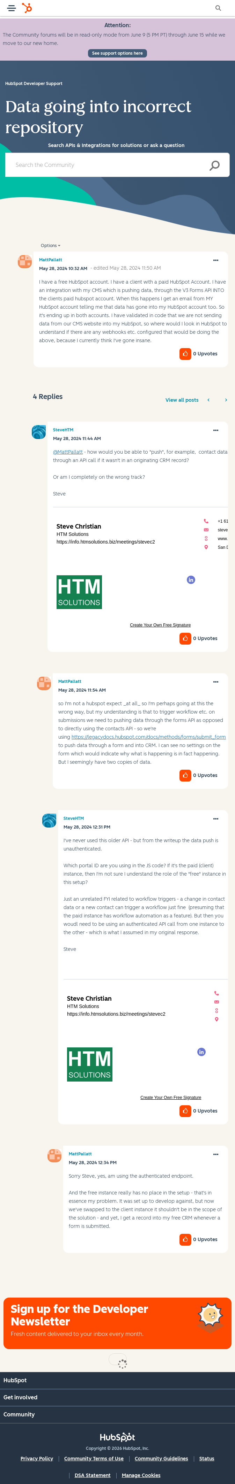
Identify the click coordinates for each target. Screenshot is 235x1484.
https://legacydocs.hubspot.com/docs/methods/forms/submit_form (149, 737)
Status (206, 1459)
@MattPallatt (68, 452)
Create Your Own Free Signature (160, 625)
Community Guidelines (161, 1459)
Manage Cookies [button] (141, 1475)
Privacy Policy (37, 1459)
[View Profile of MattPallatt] (50, 259)
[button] (216, 260)
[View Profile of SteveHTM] (63, 430)
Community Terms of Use (94, 1459)
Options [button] (49, 245)
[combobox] (117, 165)
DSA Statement (93, 1475)
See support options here (117, 53)
